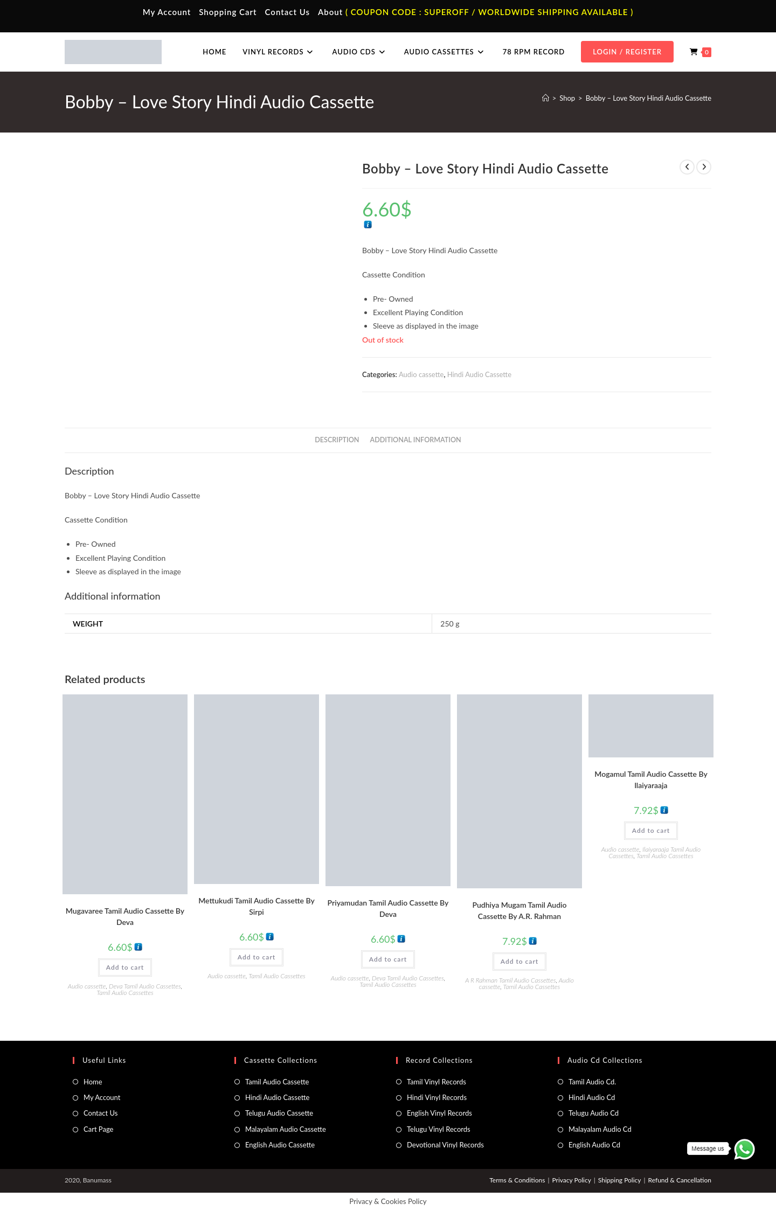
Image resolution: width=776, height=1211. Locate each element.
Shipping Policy (619, 1180)
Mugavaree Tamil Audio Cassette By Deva (125, 916)
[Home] (545, 98)
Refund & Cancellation (679, 1180)
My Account (167, 12)
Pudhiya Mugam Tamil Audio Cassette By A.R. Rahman (519, 910)
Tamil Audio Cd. (592, 1081)
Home (93, 1081)
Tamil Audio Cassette (277, 1081)
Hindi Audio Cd (592, 1097)
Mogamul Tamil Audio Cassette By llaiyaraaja (650, 779)
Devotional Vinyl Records (445, 1144)
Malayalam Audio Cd (600, 1129)
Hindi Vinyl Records (437, 1097)
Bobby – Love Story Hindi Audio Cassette (648, 98)
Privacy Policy (571, 1180)
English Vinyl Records (439, 1113)
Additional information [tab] (415, 440)
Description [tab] (337, 440)
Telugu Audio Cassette (279, 1113)
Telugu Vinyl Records (438, 1129)
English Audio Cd (594, 1144)
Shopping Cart (228, 12)
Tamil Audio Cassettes (125, 993)
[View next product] (703, 167)
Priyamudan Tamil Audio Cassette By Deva (388, 908)
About (330, 12)
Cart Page (98, 1129)
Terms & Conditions (517, 1180)
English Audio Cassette (280, 1144)
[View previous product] (687, 167)
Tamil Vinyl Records (436, 1081)
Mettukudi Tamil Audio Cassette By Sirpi (256, 906)
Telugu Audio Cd (594, 1113)
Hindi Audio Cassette (479, 374)
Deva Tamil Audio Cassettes (145, 986)
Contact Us (287, 12)
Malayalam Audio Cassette (285, 1129)
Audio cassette (421, 374)
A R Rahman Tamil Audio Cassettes (510, 980)
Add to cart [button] (125, 967)
